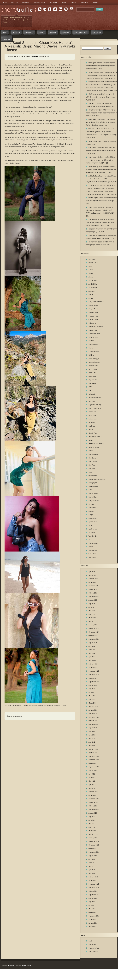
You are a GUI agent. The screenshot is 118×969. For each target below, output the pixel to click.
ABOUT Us (15, 2)
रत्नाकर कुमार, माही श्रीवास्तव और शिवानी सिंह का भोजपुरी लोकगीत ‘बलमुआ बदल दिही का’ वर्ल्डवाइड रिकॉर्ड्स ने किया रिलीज (100, 160)
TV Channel (53, 2)
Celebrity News (93, 319)
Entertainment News (39, 2)
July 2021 (91, 774)
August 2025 (92, 600)
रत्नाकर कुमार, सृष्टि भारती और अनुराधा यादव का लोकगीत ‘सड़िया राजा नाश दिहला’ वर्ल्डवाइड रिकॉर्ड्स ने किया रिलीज (100, 66)
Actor (90, 266)
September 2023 (93, 682)
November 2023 (93, 674)
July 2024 (91, 646)
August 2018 (92, 898)
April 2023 (91, 699)
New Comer (92, 458)
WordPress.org (93, 951)
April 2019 (91, 870)
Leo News (91, 426)
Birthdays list (25, 2)
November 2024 (93, 632)
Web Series (92, 557)
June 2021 (91, 777)
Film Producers (93, 369)
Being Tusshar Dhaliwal (96, 302)
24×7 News (92, 259)
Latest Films (92, 415)
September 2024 (93, 639)
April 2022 (91, 742)
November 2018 (93, 887)
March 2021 (92, 788)
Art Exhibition (92, 284)
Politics (90, 490)
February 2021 (93, 792)
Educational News (94, 334)
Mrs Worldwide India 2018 (97, 444)
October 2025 (92, 593)
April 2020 (91, 827)
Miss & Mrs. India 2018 (95, 437)
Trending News (93, 536)
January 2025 (92, 625)
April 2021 (91, 785)
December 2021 (93, 756)
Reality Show (92, 497)
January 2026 (92, 582)
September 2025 (93, 596)
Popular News (93, 493)
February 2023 (93, 706)
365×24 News (93, 263)
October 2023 (92, 678)
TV (89, 539)
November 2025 (93, 589)
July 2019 (91, 859)
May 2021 (91, 781)
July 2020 (91, 816)
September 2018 (93, 895)
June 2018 (91, 905)
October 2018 (92, 891)
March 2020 (92, 831)
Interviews (91, 401)
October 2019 (92, 848)
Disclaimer (73, 2)
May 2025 (91, 611)
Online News (92, 476)
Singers (91, 511)
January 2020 (92, 838)
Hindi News (92, 383)
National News (93, 454)
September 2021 (93, 767)
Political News (93, 486)
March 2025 (92, 618)
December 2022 (93, 714)
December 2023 (93, 671)
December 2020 (93, 799)
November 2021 (93, 760)
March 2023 (92, 703)
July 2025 (91, 604)
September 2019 (93, 852)
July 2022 (91, 731)
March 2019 (92, 873)
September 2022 (93, 724)
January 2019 (92, 880)
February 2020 (93, 834)
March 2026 (92, 575)
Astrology (91, 291)
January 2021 (92, 795)
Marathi (90, 429)
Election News (93, 337)
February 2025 (93, 621)
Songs (90, 515)
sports (90, 525)
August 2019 (92, 856)
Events (90, 348)
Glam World (92, 376)
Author (90, 295)
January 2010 (92, 923)
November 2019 (93, 845)
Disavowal (96, 2)
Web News (34, 56)
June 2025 (91, 607)
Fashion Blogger (93, 358)
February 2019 (93, 877)
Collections (92, 323)
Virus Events (92, 550)
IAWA (90, 387)
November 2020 (93, 802)
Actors (90, 270)
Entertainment (93, 344)
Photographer (92, 483)
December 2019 (93, 841)
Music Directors (93, 447)
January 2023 (92, 710)
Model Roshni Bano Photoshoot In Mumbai (102, 141)
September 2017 (93, 916)
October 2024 (92, 635)
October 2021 (92, 763)
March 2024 (92, 660)
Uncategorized (93, 543)
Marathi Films (92, 433)
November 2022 (93, 717)
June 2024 (91, 650)
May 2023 (91, 696)
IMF (89, 390)
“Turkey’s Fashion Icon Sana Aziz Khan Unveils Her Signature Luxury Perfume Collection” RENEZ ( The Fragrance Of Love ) (101, 132)
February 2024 (93, 664)
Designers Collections (95, 327)
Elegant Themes (26, 965)
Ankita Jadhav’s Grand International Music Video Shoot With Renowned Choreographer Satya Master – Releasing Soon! (101, 179)
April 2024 (91, 657)
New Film (91, 465)
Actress (90, 273)
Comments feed (93, 948)
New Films (91, 469)
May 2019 (91, 866)
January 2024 (92, 667)
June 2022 (91, 735)
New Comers (92, 461)
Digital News (92, 330)
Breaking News (93, 312)
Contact (64, 2)
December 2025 (93, 586)
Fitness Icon (92, 373)
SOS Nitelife (92, 518)
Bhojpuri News (93, 309)
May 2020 (91, 824)
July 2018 (91, 902)
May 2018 (91, 909)
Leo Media (91, 422)
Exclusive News (93, 351)
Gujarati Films (93, 380)
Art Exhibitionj (92, 287)
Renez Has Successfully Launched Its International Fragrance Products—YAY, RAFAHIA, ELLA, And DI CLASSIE (99, 210)
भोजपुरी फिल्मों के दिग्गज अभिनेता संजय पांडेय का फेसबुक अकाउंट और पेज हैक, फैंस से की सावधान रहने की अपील (101, 113)
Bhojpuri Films (93, 305)
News (90, 472)
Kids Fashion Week (94, 408)
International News (94, 398)
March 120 (91, 927)
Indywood (91, 394)
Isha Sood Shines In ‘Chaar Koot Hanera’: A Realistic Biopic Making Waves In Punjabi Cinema (40, 46)
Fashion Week (93, 366)
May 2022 (91, 738)
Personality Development (96, 479)
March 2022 (92, 745)
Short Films (92, 508)
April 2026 (91, 572)
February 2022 (93, 749)
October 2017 (92, 912)
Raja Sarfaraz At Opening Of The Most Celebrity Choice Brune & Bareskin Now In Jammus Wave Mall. (100, 222)
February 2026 (93, 579)
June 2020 (91, 820)
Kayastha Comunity (94, 405)
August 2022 (92, 728)
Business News (93, 316)
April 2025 (91, 614)
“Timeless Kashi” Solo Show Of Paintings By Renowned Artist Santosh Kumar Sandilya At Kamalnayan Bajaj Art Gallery (101, 75)
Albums (90, 277)
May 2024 (91, 653)
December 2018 (93, 884)
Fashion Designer (94, 362)
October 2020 (92, 806)
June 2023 (91, 692)
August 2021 (92, 770)
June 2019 (91, 863)
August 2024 (92, 643)
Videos (90, 547)
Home (5, 2)
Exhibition (91, 355)
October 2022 (92, 721)
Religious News (93, 500)
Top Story (91, 532)
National (91, 451)
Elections (91, 341)
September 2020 (93, 809)
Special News (92, 522)
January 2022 (92, 753)
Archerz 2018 (92, 280)
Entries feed (92, 944)
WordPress (11, 965)
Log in (90, 941)
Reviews (91, 504)
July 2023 (91, 689)
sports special (92, 529)
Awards (90, 298)
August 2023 (92, 685)
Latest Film (92, 412)
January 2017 (92, 919)
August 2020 (92, 813)
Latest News (84, 2)
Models (90, 440)
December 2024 (93, 628)
